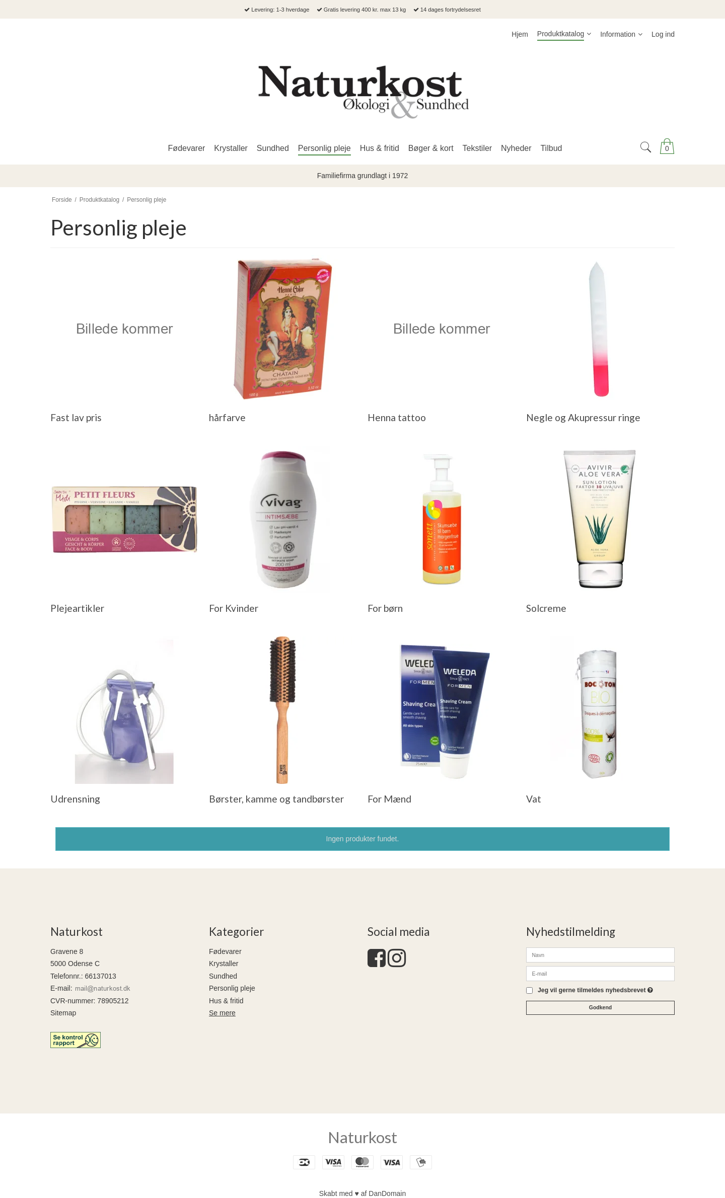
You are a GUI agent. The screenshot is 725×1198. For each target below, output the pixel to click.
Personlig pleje (232, 988)
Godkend (600, 1007)
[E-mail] (600, 973)
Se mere (222, 1013)
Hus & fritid (226, 1001)
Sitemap (63, 1013)
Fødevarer (225, 951)
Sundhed (223, 976)
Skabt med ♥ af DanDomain (362, 1193)
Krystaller (223, 964)
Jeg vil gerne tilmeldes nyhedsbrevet (595, 990)
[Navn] (600, 954)
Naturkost (362, 1137)
